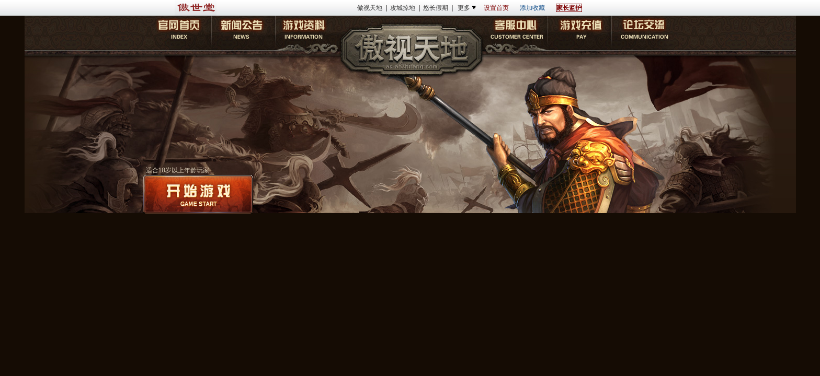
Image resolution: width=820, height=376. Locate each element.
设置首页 (496, 7)
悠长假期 (435, 7)
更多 (464, 7)
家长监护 (569, 7)
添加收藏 (532, 7)
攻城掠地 (402, 7)
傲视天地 (369, 7)
